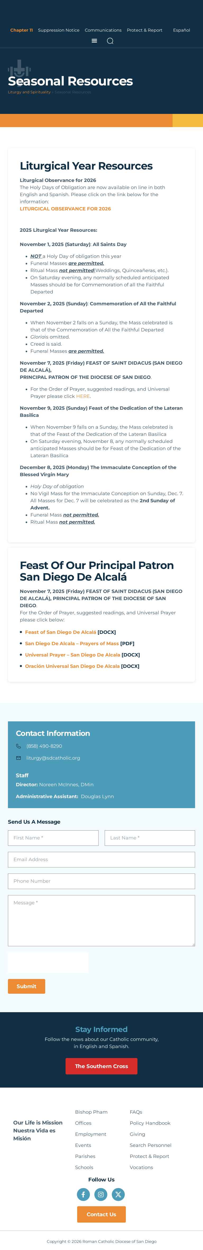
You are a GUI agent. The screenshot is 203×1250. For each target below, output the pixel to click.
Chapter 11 (21, 30)
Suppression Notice (59, 30)
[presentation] (48, 962)
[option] (181, 30)
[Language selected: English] (181, 30)
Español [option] (181, 30)
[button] (94, 40)
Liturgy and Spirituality (29, 92)
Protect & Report (145, 30)
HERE (83, 396)
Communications (103, 30)
